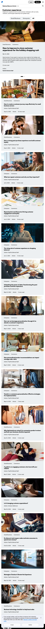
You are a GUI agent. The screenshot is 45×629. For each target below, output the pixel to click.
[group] (22, 47)
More (32, 13)
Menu (43, 2)
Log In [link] (31, 2)
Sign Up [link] (38, 2)
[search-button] (43, 6)
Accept (12, 624)
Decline (30, 624)
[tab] (15, 18)
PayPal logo (2, 2)
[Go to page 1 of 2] (22, 76)
